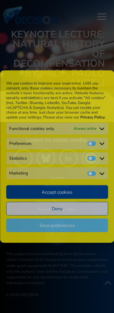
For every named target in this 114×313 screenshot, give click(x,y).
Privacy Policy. (92, 117)
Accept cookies (57, 192)
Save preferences (57, 225)
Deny (57, 209)
